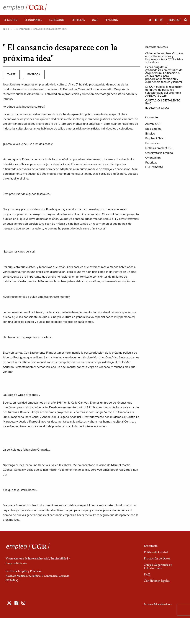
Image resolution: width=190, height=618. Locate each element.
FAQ (147, 574)
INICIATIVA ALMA (157, 108)
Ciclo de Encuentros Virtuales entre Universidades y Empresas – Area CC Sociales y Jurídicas (164, 57)
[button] (150, 20)
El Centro (11, 19)
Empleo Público (155, 138)
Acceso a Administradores (157, 604)
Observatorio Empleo (159, 152)
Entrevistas (152, 143)
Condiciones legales (156, 581)
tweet (11, 74)
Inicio (6, 29)
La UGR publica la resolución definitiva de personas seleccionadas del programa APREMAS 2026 (163, 91)
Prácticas (151, 162)
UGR (94, 19)
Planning (111, 19)
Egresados (57, 19)
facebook (33, 74)
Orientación (153, 157)
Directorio (151, 546)
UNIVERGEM (154, 167)
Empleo (150, 133)
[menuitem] (10, 20)
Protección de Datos (157, 558)
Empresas (78, 19)
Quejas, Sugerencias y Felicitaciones (158, 566)
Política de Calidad (156, 552)
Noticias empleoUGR (158, 148)
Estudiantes (33, 19)
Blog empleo (153, 128)
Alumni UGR (153, 123)
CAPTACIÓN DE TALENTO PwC (163, 101)
